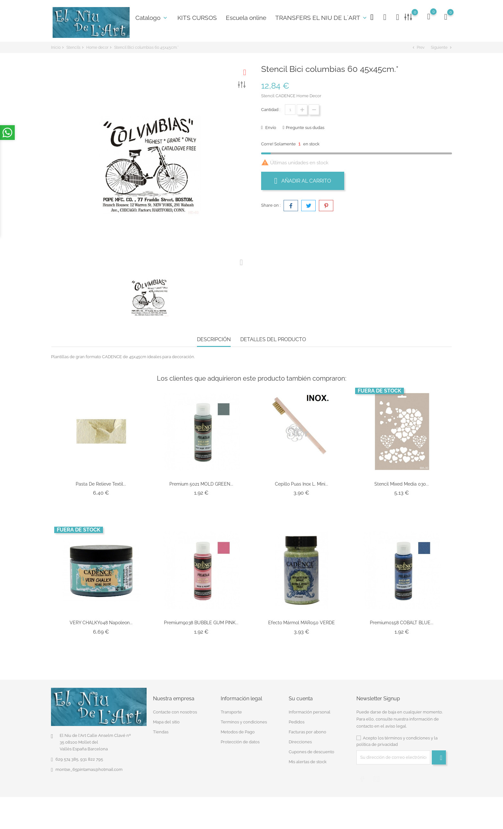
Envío (270, 127)
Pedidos (296, 722)
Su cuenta (301, 698)
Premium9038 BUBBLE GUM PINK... (201, 622)
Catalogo (151, 17)
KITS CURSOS (197, 17)
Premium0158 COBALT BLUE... (401, 622)
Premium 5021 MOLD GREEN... (201, 484)
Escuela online (246, 17)
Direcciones (300, 741)
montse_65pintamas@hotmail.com (89, 769)
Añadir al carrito (302, 181)
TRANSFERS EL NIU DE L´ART (321, 17)
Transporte (231, 712)
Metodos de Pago (238, 732)
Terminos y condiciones (244, 722)
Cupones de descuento (311, 751)
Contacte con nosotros (175, 712)
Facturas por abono (307, 732)
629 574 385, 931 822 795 (79, 759)
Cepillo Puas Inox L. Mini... (301, 484)
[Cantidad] (290, 109)
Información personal (309, 712)
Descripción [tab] (214, 339)
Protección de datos (240, 741)
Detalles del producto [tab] (273, 339)
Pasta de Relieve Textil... (101, 484)
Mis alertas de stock (308, 761)
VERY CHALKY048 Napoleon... (101, 622)
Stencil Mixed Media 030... (401, 484)
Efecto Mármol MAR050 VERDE (301, 622)
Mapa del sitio (166, 722)
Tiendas (160, 732)
